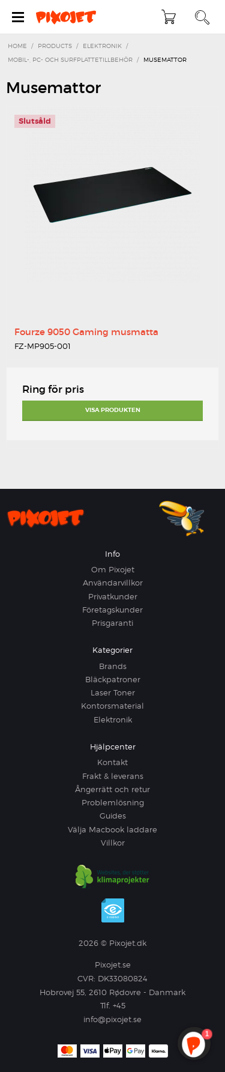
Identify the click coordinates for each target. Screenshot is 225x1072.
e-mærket (112, 910)
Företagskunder (112, 609)
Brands (113, 666)
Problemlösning (113, 802)
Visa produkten (112, 410)
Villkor (113, 842)
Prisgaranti (112, 623)
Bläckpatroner (112, 679)
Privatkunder (112, 596)
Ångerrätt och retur (112, 789)
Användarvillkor (113, 582)
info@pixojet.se (112, 1019)
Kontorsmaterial (112, 705)
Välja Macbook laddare (112, 829)
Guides (113, 815)
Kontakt (112, 762)
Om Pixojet (112, 569)
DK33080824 (123, 978)
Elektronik (113, 719)
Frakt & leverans (112, 776)
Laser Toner (113, 692)
